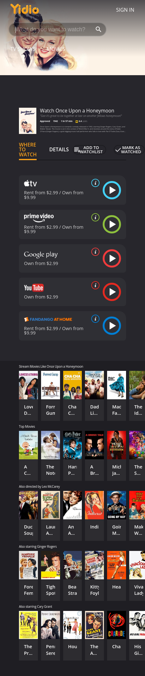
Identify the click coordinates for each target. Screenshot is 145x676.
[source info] (94, 183)
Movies (56, 48)
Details (59, 149)
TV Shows (22, 48)
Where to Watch (28, 149)
